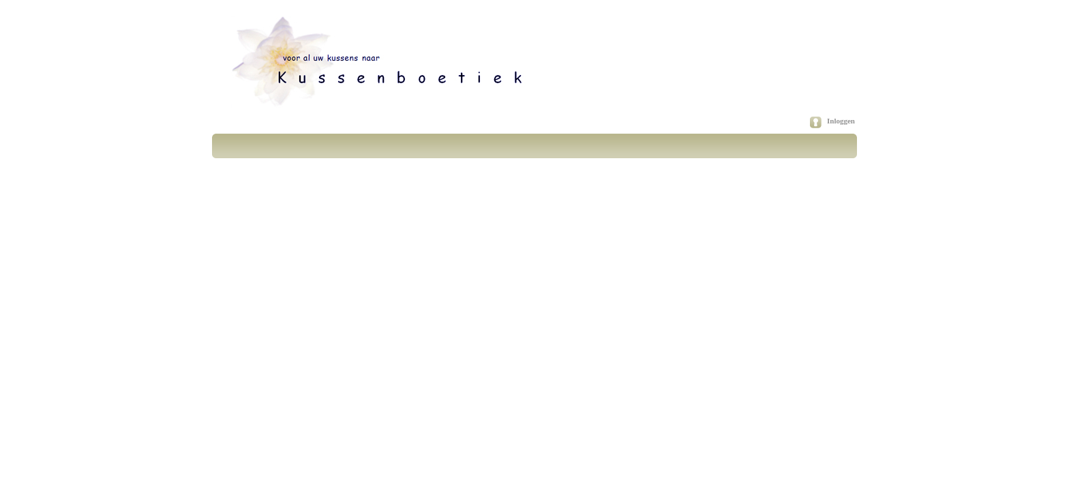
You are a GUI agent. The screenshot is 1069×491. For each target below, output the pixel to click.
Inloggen (841, 121)
